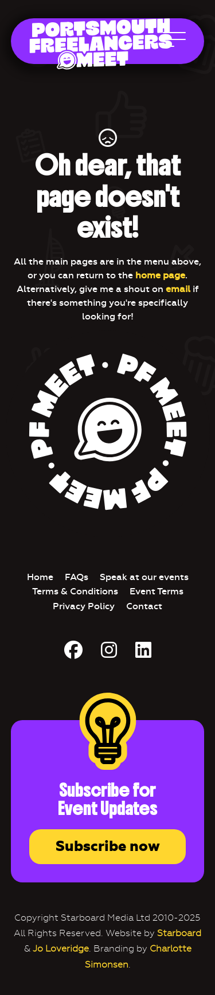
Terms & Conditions (75, 591)
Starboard (179, 933)
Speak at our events (144, 577)
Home (40, 577)
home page (160, 275)
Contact (144, 606)
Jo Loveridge (61, 948)
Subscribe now (108, 846)
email (178, 288)
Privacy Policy (84, 606)
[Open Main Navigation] (174, 42)
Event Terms (156, 591)
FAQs (76, 577)
